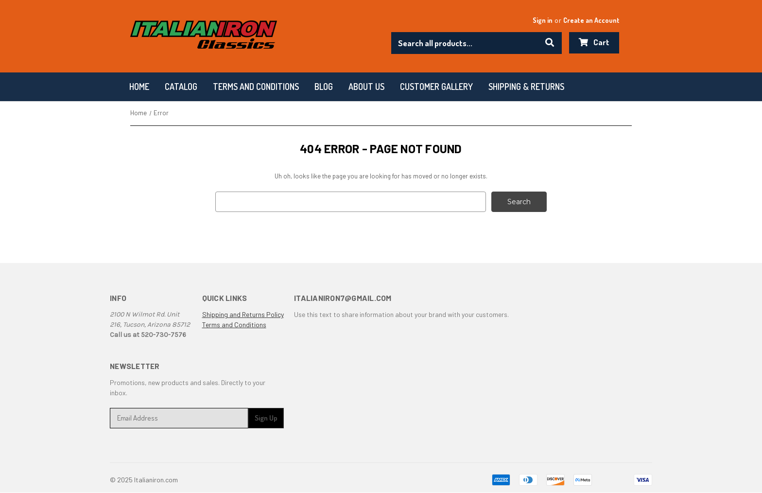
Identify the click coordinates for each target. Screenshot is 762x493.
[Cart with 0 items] (594, 42)
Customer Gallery (436, 86)
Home (139, 86)
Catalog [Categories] (181, 86)
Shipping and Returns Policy (243, 314)
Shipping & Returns (526, 86)
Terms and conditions (256, 86)
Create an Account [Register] (591, 20)
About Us (366, 86)
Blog (323, 86)
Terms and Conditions (234, 324)
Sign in (543, 20)
